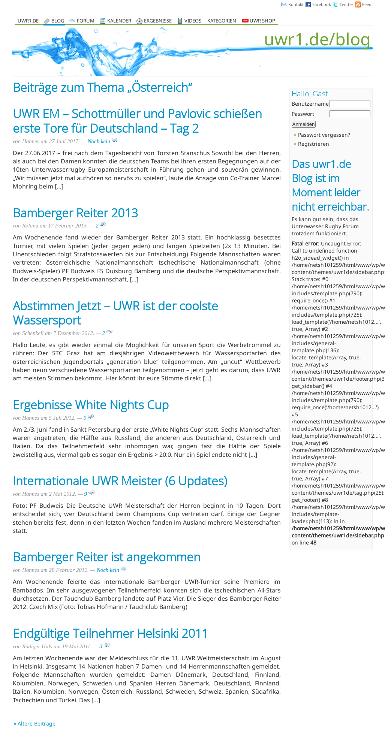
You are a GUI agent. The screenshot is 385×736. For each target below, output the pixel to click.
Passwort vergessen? (324, 134)
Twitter (347, 4)
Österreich (160, 87)
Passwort (303, 113)
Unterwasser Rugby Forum (325, 226)
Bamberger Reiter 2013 (75, 213)
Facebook (321, 4)
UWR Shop (258, 21)
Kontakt (296, 4)
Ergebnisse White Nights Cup (91, 404)
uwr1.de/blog (317, 38)
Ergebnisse (158, 21)
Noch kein (103, 141)
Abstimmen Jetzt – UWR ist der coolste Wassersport (115, 313)
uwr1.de (28, 21)
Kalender (119, 21)
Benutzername (310, 103)
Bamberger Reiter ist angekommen (107, 557)
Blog (57, 21)
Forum (85, 21)
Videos (192, 21)
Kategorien (221, 21)
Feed (367, 4)
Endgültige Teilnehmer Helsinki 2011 (110, 633)
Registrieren (313, 143)
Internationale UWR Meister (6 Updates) (120, 481)
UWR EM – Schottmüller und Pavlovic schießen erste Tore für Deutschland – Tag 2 (137, 120)
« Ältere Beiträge (34, 723)
